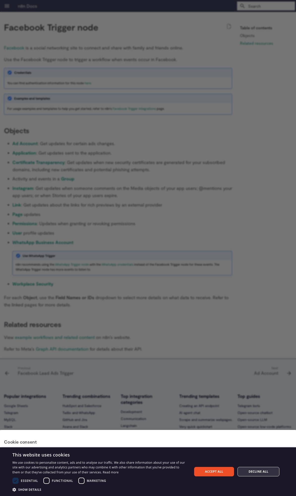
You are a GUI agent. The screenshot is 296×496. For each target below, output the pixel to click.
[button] (99, 489)
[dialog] (148, 471)
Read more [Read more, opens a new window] (111, 472)
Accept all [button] (214, 471)
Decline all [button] (258, 471)
